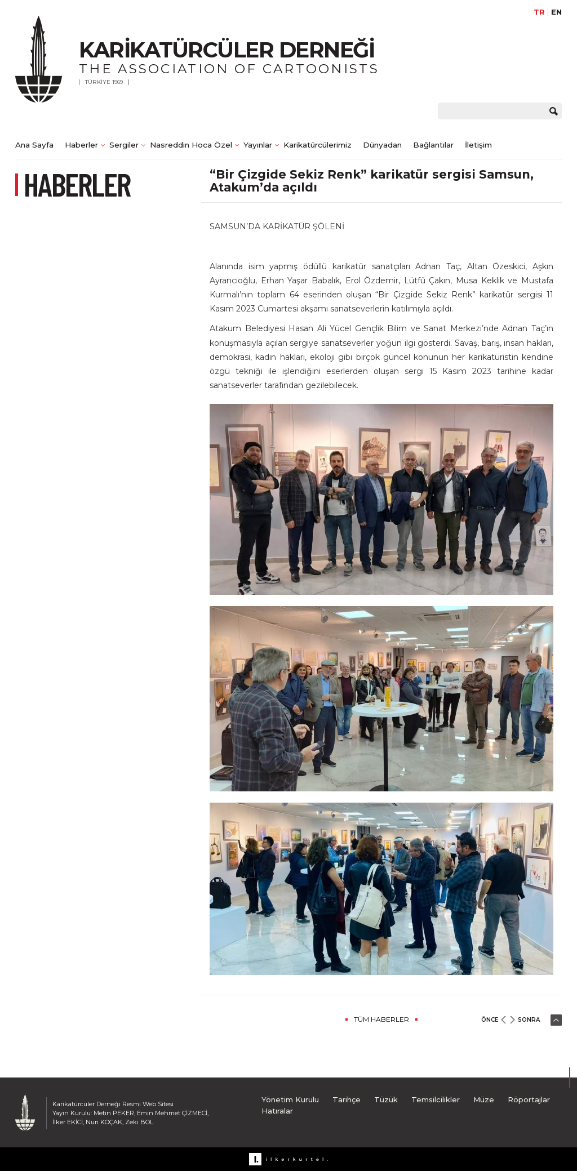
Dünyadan (382, 144)
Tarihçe (346, 1099)
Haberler (81, 144)
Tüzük (386, 1099)
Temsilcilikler (435, 1099)
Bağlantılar (433, 144)
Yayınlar (257, 144)
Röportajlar (529, 1099)
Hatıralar (277, 1110)
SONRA (529, 1019)
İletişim (478, 144)
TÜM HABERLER (381, 1019)
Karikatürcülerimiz (317, 144)
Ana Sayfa (34, 144)
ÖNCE (489, 1019)
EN (556, 12)
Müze (483, 1099)
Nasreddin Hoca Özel (191, 144)
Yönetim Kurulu (290, 1099)
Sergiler (124, 144)
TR (539, 12)
